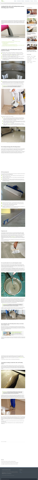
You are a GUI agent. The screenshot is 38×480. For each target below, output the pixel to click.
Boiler (31, 56)
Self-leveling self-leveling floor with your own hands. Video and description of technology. (16, 333)
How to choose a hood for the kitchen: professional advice (8, 461)
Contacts (21, 472)
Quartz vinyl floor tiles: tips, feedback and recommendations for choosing (31, 33)
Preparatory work (4, 43)
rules (20, 471)
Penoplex (33, 57)
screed (11, 55)
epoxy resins (9, 123)
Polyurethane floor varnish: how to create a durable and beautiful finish (32, 16)
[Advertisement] (13, 14)
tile (16, 54)
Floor (2, 441)
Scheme (28, 62)
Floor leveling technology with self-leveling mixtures (8, 42)
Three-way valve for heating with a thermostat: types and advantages (9, 462)
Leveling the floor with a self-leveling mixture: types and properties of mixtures (11, 41)
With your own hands (29, 61)
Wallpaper (34, 56)
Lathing (28, 57)
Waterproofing (28, 56)
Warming (31, 62)
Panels (30, 57)
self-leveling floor (21, 357)
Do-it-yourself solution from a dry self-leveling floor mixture (9, 44)
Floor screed (4, 441)
